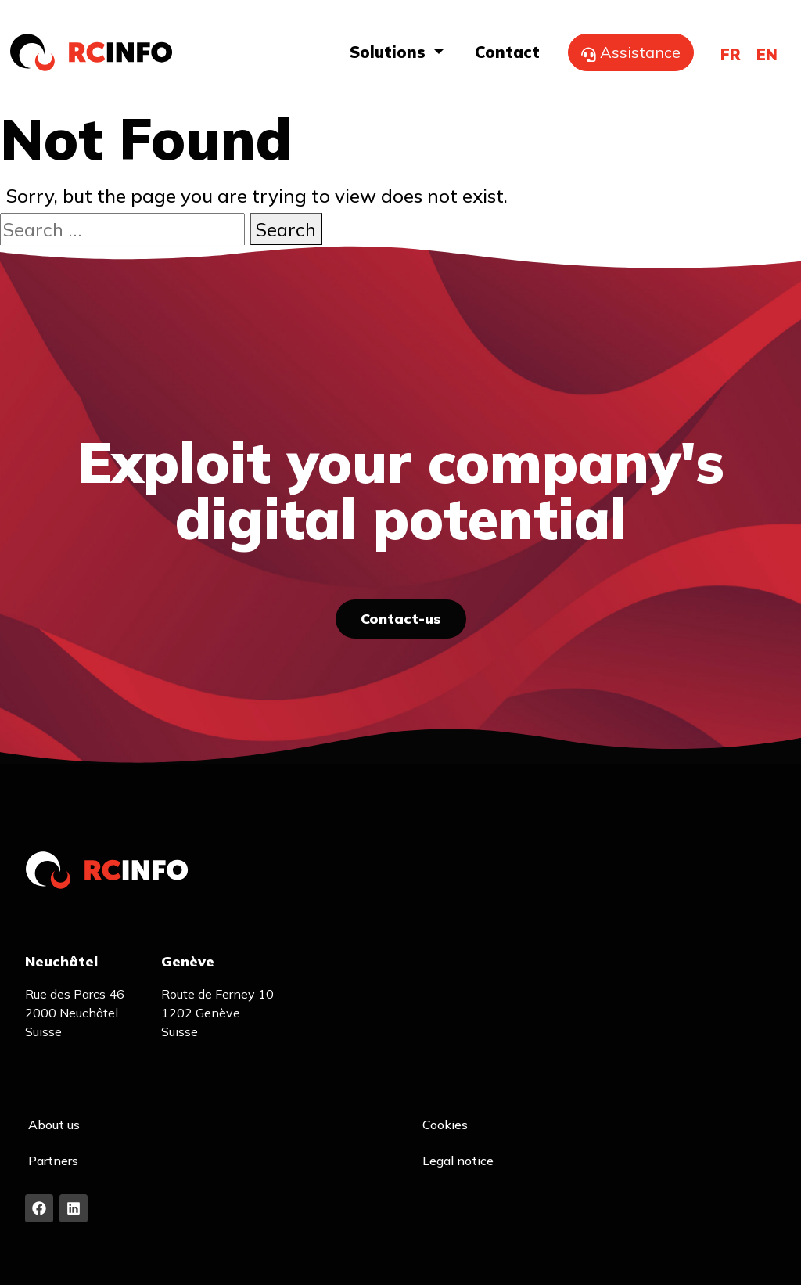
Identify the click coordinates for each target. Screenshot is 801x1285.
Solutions (390, 52)
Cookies (445, 1124)
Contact (507, 52)
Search (286, 229)
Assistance (631, 52)
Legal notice (458, 1160)
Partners (53, 1160)
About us (54, 1124)
